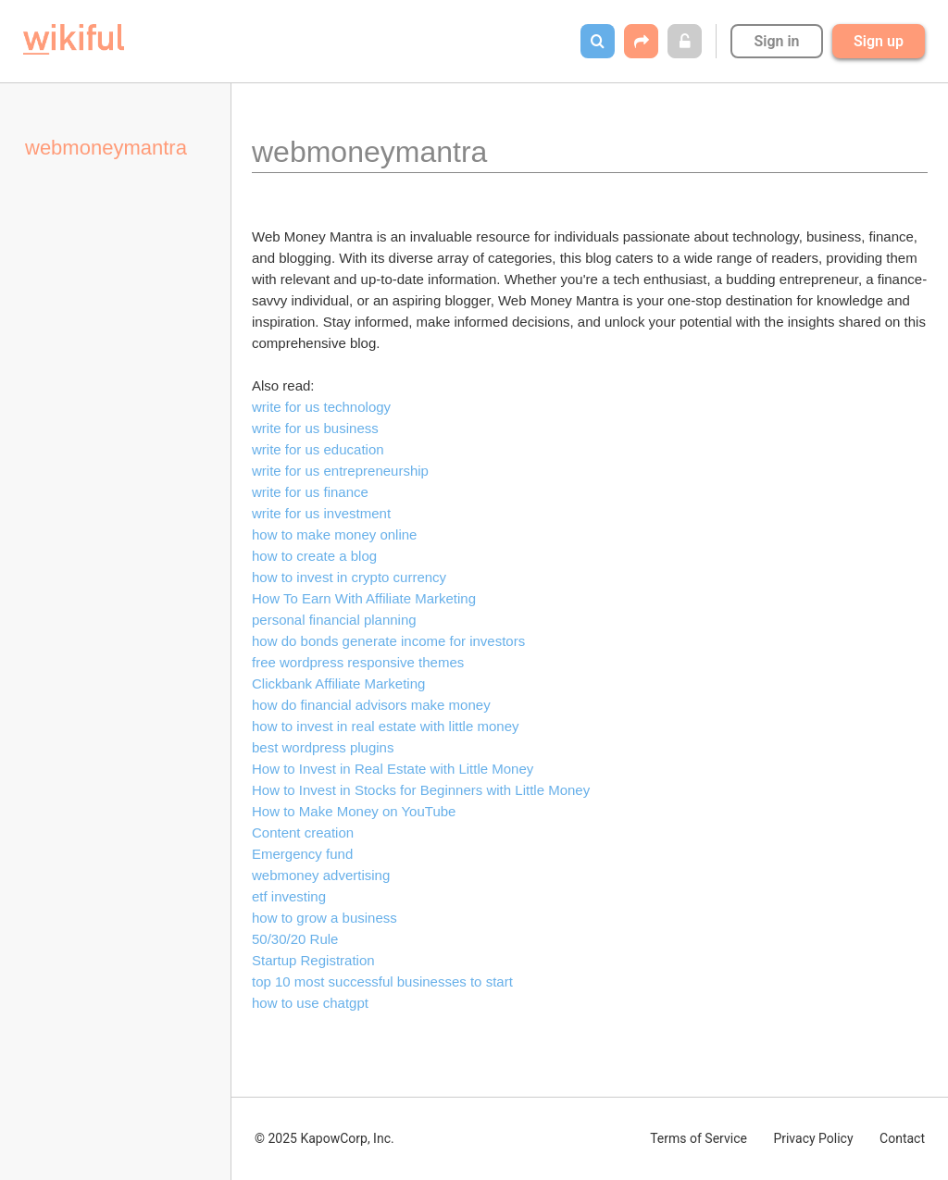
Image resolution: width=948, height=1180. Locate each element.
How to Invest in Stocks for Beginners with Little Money (421, 790)
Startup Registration (313, 960)
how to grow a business (324, 917)
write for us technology (321, 407)
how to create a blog (314, 556)
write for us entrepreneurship (340, 470)
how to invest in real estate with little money (385, 726)
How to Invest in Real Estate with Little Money (392, 768)
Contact (902, 1138)
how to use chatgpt (310, 1003)
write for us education (318, 449)
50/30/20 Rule (295, 939)
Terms (698, 1138)
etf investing (289, 896)
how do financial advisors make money (371, 705)
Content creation (303, 832)
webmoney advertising (321, 875)
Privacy (813, 1138)
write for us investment (321, 513)
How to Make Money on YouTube (353, 811)
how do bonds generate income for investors (388, 641)
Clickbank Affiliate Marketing (338, 683)
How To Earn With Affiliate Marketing (364, 598)
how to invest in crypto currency (349, 577)
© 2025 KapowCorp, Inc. (324, 1138)
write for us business (315, 428)
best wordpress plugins (322, 747)
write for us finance (310, 492)
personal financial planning (334, 619)
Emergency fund (302, 854)
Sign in (776, 41)
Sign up (879, 41)
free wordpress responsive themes (358, 662)
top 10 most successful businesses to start (382, 981)
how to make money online (334, 534)
